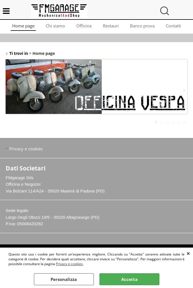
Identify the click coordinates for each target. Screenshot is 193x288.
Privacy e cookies (69, 263)
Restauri (111, 26)
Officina (84, 26)
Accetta (129, 279)
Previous (9, 90)
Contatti (173, 26)
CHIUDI (188, 253)
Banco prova (142, 26)
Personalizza (64, 279)
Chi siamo (55, 26)
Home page (23, 26)
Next (183, 90)
